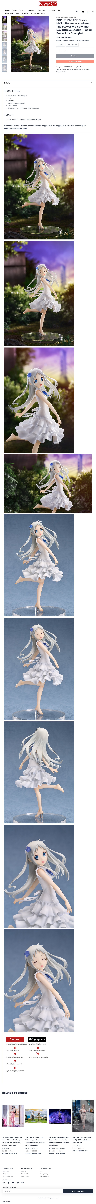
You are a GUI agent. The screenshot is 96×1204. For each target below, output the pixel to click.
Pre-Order (63, 72)
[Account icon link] (93, 12)
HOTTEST (67, 67)
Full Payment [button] (72, 44)
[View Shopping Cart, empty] (83, 12)
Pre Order (80, 67)
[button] (24, 10)
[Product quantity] (62, 51)
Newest (73, 67)
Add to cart (75, 56)
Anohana (63, 69)
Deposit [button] (61, 44)
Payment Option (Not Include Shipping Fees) (72, 40)
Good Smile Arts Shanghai (66, 17)
